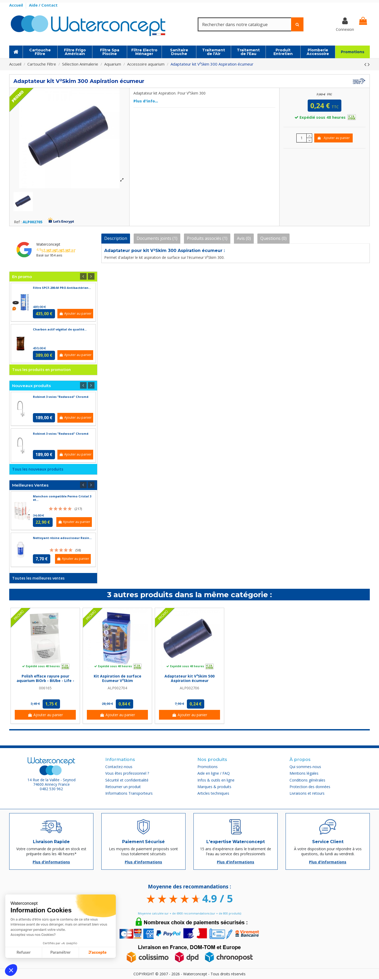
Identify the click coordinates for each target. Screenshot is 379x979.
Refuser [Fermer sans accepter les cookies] (24, 952)
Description (115, 238)
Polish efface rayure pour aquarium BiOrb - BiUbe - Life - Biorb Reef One (45, 681)
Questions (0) (273, 238)
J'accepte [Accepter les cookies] (97, 952)
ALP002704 (117, 687)
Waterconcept (48, 244)
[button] (11, 970)
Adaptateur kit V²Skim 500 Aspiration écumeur (189, 678)
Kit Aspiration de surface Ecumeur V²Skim (117, 678)
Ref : (18, 222)
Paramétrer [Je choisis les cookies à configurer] (60, 952)
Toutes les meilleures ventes (38, 578)
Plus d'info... (145, 100)
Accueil (16, 5)
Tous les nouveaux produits (37, 469)
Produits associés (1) (207, 238)
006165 (45, 687)
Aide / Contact (43, 5)
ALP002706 (189, 687)
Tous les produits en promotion (41, 369)
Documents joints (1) (157, 238)
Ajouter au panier (333, 138)
